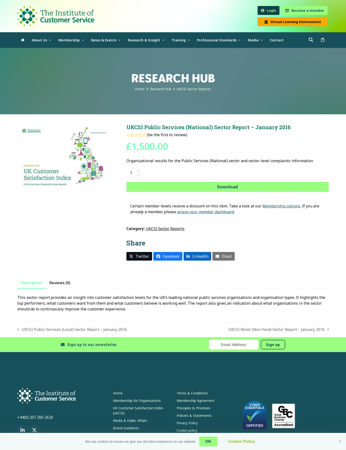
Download (227, 187)
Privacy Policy (187, 423)
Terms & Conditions (192, 393)
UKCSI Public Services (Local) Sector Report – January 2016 (72, 329)
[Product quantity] (131, 172)
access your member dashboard (205, 211)
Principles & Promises (193, 408)
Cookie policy (187, 430)
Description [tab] (31, 282)
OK (208, 441)
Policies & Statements (194, 415)
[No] (340, 441)
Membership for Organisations (137, 400)
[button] (323, 40)
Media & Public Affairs (130, 420)
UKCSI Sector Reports (165, 228)
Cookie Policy (241, 441)
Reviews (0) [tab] (59, 282)
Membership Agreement (196, 400)
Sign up (273, 344)
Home (118, 393)
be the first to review (167, 135)
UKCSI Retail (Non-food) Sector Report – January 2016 (278, 329)
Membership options (281, 206)
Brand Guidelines (126, 428)
